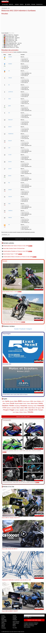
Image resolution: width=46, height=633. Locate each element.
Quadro (22, 410)
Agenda (17, 4)
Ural (14, 412)
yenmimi (9, 168)
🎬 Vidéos (27, 4)
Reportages (7, 333)
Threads (14, 618)
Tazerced (10, 196)
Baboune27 (10, 119)
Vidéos (2, 622)
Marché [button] (11, 4)
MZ (43, 407)
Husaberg (17, 405)
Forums (33, 4)
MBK (26, 407)
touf (9, 112)
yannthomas (10, 91)
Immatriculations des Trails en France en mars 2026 (15, 245)
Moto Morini (31, 407)
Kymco (8, 407)
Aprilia (7, 401)
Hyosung (30, 405)
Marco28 (10, 140)
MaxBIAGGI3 (10, 133)
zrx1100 (9, 154)
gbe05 (9, 105)
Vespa (16, 412)
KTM (4, 407)
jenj (9, 84)
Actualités (5, 4)
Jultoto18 (10, 77)
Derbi (7, 403)
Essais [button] (22, 4)
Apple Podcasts (16, 621)
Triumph (40, 410)
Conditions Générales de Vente (30, 624)
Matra (22, 407)
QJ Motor (17, 410)
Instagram (29, 329)
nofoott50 (10, 56)
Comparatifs (7, 420)
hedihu (9, 98)
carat (9, 147)
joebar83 (10, 189)
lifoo (9, 182)
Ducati (12, 403)
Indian (35, 405)
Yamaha (30, 412)
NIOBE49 (10, 63)
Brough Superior (26, 401)
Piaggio (11, 410)
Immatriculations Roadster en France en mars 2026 (15, 251)
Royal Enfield (18, 403)
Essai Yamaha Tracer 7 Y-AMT (10, 254)
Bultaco (39, 401)
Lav (9, 70)
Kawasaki (41, 405)
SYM (35, 410)
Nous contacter (27, 627)
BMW (20, 401)
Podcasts (3, 623)
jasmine (9, 175)
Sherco (26, 410)
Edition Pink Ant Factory (29, 625)
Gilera (28, 403)
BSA (31, 401)
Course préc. (4, 8)
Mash (18, 407)
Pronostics (39, 4)
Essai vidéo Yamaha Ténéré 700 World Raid (13, 248)
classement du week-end (8, 52)
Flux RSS (15, 627)
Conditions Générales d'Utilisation (31, 623)
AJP (3, 401)
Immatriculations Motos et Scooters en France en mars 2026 (17, 256)
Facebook (22, 329)
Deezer (14, 625)
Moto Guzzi (34, 403)
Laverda (13, 407)
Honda (11, 405)
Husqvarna (23, 405)
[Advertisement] (23, 23)
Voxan (25, 412)
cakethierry (10, 210)
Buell (35, 401)
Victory (21, 412)
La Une (3, 615)
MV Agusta (38, 407)
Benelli (12, 401)
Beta (15, 401)
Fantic (24, 403)
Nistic (9, 203)
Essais (5, 261)
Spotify (14, 624)
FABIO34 (10, 217)
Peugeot (6, 410)
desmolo (10, 161)
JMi (9, 224)
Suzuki (31, 410)
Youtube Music (16, 623)
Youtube (16, 329)
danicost (9, 126)
